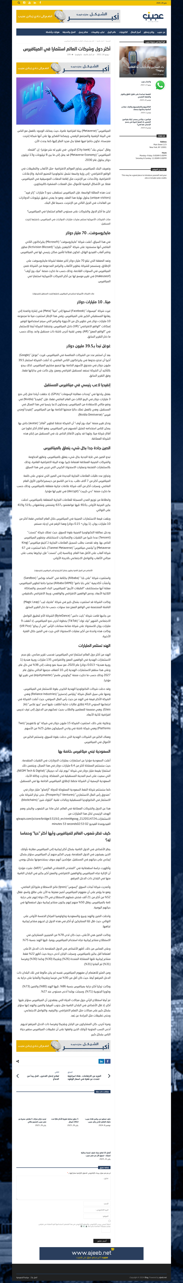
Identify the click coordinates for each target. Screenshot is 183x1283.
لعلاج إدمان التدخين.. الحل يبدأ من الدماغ (40, 1075)
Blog (146, 1279)
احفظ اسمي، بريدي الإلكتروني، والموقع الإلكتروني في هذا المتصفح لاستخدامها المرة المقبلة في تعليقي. (74, 1226)
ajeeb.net (163, 1279)
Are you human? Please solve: (96, 1231)
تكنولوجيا (78, 54)
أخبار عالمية (100, 41)
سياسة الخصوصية (22, 1279)
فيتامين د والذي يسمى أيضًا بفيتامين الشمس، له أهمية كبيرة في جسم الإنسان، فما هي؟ (136, 122)
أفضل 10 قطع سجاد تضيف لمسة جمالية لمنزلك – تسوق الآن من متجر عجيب (97, 1155)
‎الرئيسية (108, 41)
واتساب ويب (146, 81)
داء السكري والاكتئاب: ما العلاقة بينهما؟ (146, 68)
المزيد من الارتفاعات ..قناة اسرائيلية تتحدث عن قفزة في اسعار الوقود (87, 1075)
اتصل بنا (34, 1279)
